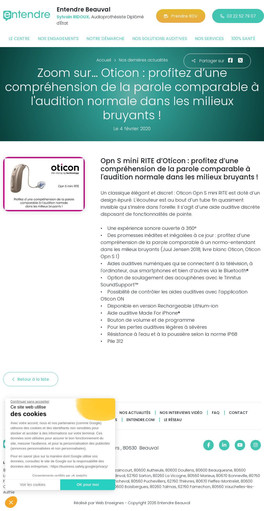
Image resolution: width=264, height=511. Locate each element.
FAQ (215, 413)
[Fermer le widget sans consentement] (30, 401)
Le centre (19, 39)
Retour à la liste (30, 379)
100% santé (243, 39)
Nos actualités (134, 413)
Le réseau (173, 420)
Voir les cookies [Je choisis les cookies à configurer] (32, 484)
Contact (238, 413)
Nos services (209, 39)
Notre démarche (105, 39)
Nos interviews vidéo (181, 413)
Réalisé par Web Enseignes (99, 503)
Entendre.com (140, 420)
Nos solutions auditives (159, 39)
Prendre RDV (180, 16)
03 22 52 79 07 (238, 16)
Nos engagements (58, 39)
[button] (11, 502)
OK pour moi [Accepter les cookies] (87, 484)
